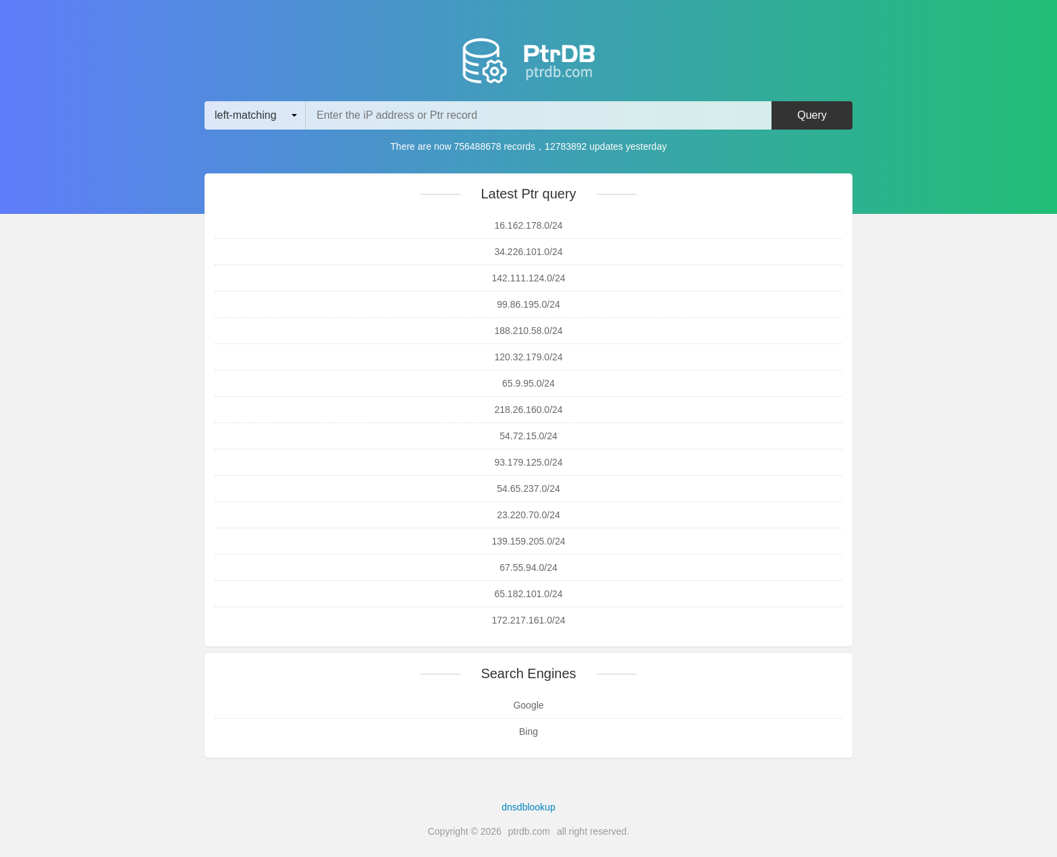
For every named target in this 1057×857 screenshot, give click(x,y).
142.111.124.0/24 (529, 278)
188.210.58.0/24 (528, 330)
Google (528, 705)
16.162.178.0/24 (528, 225)
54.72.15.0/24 (528, 436)
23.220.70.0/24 (528, 514)
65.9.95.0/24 (528, 383)
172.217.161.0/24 (529, 620)
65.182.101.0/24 (528, 593)
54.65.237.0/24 (528, 488)
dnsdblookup (528, 807)
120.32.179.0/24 (528, 357)
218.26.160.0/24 (528, 409)
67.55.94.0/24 (528, 567)
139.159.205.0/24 (529, 541)
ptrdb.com (529, 831)
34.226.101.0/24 (528, 251)
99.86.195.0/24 (528, 304)
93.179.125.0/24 (528, 462)
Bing (528, 731)
